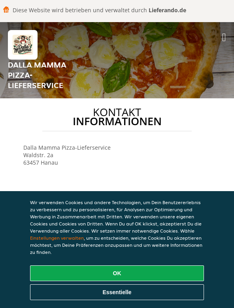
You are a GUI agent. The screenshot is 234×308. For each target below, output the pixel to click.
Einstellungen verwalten (57, 238)
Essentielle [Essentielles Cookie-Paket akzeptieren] (116, 292)
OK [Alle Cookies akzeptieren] (117, 273)
